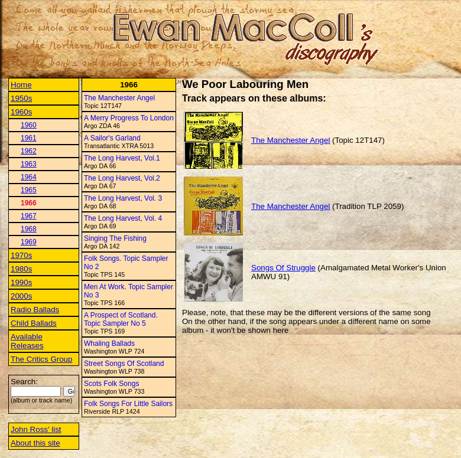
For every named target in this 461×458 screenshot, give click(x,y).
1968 (29, 229)
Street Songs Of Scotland (124, 363)
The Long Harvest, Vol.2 (122, 178)
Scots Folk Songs (111, 384)
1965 (29, 190)
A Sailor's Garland (112, 138)
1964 (29, 177)
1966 (29, 203)
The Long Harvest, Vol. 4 (123, 218)
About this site (35, 443)
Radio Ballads (35, 309)
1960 (29, 125)
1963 (29, 164)
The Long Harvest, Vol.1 (122, 158)
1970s (21, 255)
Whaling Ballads (109, 343)
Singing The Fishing (115, 238)
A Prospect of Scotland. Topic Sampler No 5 (121, 319)
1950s (21, 98)
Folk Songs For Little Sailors (128, 404)
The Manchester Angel (119, 98)
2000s (21, 296)
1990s (21, 282)
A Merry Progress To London (129, 118)
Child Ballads (34, 323)
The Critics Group (41, 359)
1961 (29, 138)
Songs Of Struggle (283, 267)
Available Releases (27, 341)
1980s (21, 268)
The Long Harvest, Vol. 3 (123, 198)
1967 (29, 216)
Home (21, 84)
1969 (29, 242)
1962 (29, 151)
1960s (21, 111)
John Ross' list (36, 429)
